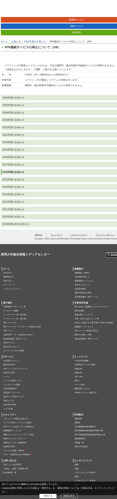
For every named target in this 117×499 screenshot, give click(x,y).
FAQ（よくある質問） (12, 464)
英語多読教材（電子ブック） (15, 339)
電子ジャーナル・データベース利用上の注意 (22, 327)
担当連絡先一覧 (9, 472)
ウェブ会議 (8, 409)
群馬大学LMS (9, 373)
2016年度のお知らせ (35, 41)
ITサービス (8, 357)
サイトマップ (56, 235)
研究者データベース (11, 393)
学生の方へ (8, 273)
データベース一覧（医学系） (15, 315)
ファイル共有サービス (12, 381)
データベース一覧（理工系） (15, 319)
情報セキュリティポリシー (14, 438)
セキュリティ (9, 415)
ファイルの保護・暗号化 (13, 451)
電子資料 (7, 303)
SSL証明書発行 (9, 389)
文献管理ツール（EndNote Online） (18, 335)
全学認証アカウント (11, 361)
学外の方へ (8, 281)
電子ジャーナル (9, 323)
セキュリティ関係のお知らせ (15, 419)
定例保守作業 (9, 446)
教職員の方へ (9, 277)
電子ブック (8, 331)
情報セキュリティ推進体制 (14, 443)
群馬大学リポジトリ (11, 347)
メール (6, 377)
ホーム (4, 41)
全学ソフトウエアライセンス (15, 369)
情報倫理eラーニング (12, 430)
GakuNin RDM (9, 404)
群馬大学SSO (9, 365)
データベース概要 (10, 311)
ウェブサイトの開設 (11, 385)
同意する (48, 496)
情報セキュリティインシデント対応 (18, 435)
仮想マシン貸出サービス (13, 396)
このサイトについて (78, 235)
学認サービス (9, 343)
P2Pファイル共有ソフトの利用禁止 (18, 427)
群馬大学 (38, 235)
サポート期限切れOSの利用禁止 (16, 454)
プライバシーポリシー (105, 235)
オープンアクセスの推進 (13, 351)
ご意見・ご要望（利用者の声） (16, 469)
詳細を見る (69, 496)
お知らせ (16, 41)
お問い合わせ (9, 460)
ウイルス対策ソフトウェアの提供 (17, 422)
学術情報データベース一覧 (14, 307)
